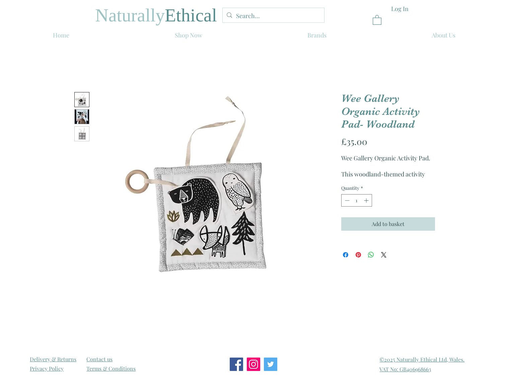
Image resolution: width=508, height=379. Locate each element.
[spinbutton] (357, 200)
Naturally (130, 15)
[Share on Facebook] (346, 255)
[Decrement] (346, 200)
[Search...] (273, 16)
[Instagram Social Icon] (253, 364)
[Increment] (367, 200)
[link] (377, 19)
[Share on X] (384, 255)
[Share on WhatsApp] (371, 255)
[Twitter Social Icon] (270, 364)
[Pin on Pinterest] (358, 255)
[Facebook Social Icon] (236, 364)
